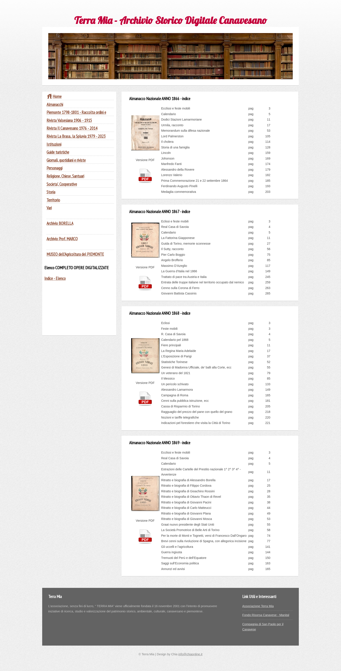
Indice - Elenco (55, 278)
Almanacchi (55, 104)
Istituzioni (54, 144)
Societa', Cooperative (62, 184)
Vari (49, 207)
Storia (51, 192)
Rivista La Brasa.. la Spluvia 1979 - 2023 (76, 136)
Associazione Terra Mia (258, 606)
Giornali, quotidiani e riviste (66, 160)
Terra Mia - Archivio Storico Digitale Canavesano (170, 20)
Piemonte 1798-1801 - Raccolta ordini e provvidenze (76, 114)
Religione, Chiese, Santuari (65, 176)
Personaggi (54, 168)
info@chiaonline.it (190, 654)
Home (54, 96)
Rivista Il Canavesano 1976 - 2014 (72, 128)
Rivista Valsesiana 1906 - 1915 (69, 120)
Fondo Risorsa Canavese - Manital (265, 615)
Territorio (53, 200)
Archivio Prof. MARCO (62, 238)
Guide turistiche (58, 152)
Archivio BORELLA (60, 223)
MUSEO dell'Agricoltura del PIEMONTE (75, 254)
